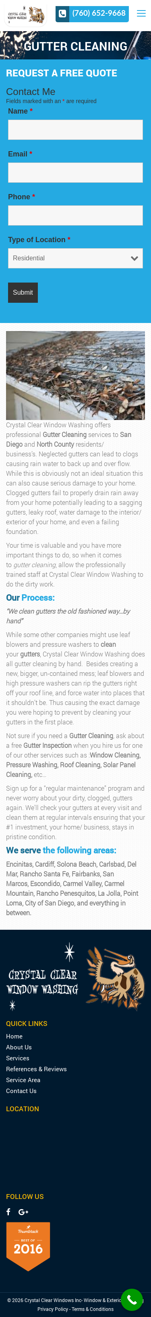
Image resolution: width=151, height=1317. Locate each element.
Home (14, 1036)
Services (17, 1058)
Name (20, 111)
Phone (21, 197)
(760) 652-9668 (99, 12)
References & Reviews (36, 1069)
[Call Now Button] (132, 1300)
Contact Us (21, 1091)
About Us (19, 1047)
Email (20, 154)
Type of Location (39, 240)
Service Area (23, 1080)
